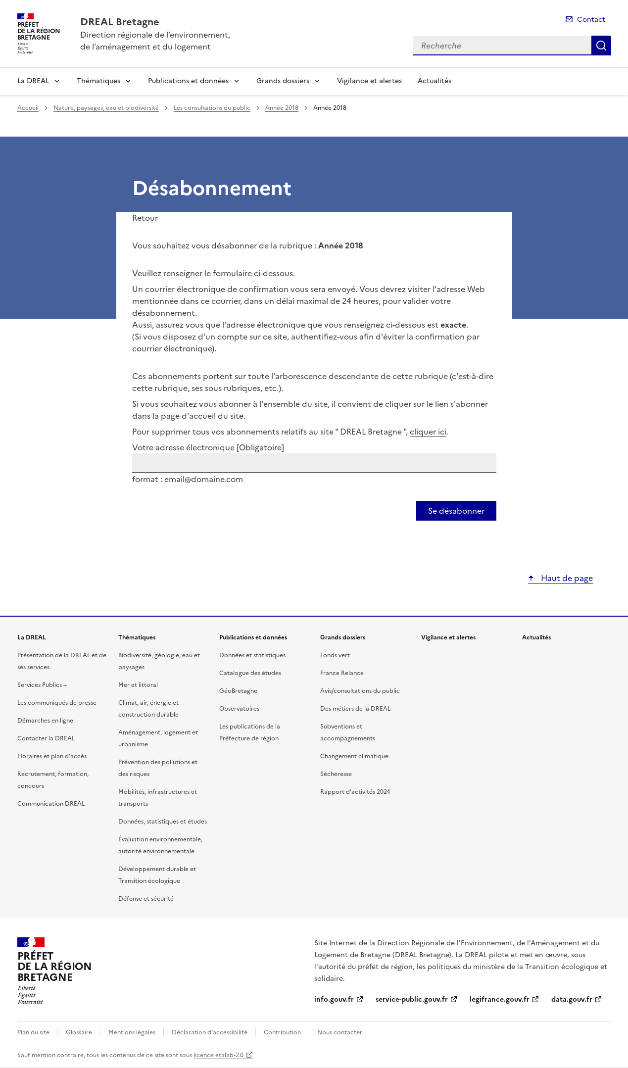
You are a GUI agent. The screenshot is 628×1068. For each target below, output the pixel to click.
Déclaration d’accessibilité (209, 1032)
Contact (591, 19)
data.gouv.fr (571, 999)
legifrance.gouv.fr (500, 999)
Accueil (28, 107)
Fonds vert (335, 655)
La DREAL (33, 81)
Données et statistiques (252, 655)
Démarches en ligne (45, 720)
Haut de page (566, 578)
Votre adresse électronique (208, 447)
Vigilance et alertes (369, 81)
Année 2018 (281, 107)
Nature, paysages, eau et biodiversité (106, 107)
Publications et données (188, 81)
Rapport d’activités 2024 (355, 791)
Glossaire (79, 1032)
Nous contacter (339, 1032)
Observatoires (239, 708)
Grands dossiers (282, 81)
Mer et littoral (138, 684)
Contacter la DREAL (46, 738)
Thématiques (98, 81)
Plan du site (33, 1032)
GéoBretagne (238, 690)
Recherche (601, 45)
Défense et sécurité (146, 898)
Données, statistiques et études (162, 821)
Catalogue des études (250, 673)
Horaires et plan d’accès (52, 756)
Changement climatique (354, 756)
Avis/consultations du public (360, 690)
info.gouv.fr (334, 999)
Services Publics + (42, 684)
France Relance (342, 673)
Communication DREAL (51, 803)
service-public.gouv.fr (412, 999)
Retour (145, 218)
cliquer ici (428, 431)
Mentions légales (131, 1032)
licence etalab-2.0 (218, 1055)
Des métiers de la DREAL (355, 708)
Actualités (434, 81)
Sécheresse (336, 774)
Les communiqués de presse (57, 702)
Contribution (282, 1032)
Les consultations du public (212, 107)
